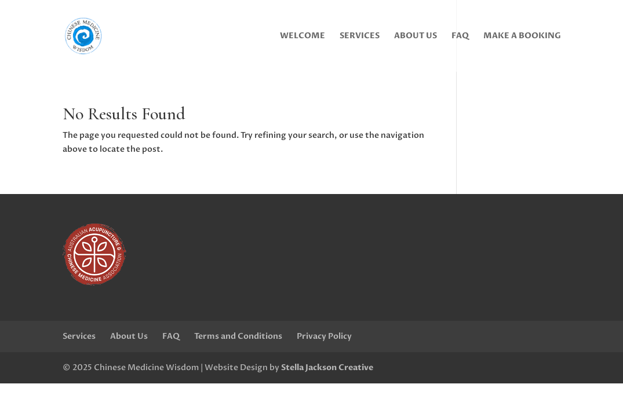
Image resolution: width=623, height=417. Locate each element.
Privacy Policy (324, 336)
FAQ (460, 36)
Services (360, 36)
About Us (415, 36)
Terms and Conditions (238, 336)
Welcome (302, 36)
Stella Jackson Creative (327, 367)
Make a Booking (522, 36)
